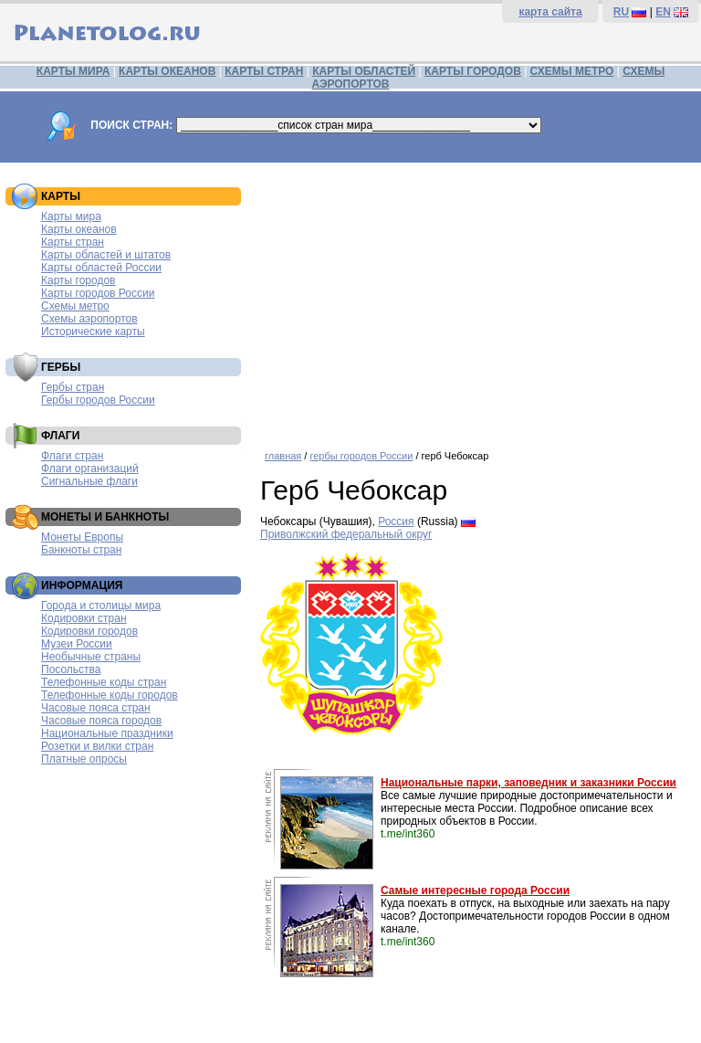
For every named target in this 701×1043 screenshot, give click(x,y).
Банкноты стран (81, 549)
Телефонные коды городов (109, 695)
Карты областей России (101, 267)
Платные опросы (84, 759)
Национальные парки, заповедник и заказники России (528, 782)
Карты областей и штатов (106, 254)
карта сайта (549, 11)
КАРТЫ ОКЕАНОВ (167, 71)
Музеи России (76, 643)
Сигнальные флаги (89, 481)
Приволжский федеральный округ (346, 534)
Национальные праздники (107, 733)
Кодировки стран (84, 618)
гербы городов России (361, 455)
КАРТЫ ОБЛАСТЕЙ (363, 71)
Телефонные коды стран (103, 682)
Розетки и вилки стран (97, 746)
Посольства (71, 669)
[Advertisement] (476, 299)
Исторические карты (93, 331)
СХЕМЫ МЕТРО (572, 71)
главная (283, 455)
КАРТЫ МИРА (73, 71)
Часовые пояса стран (96, 707)
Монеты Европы (82, 537)
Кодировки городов (89, 631)
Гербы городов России (98, 400)
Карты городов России (97, 293)
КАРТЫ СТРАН (264, 71)
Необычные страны (91, 656)
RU (621, 11)
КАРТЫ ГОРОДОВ (472, 71)
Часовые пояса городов (101, 720)
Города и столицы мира (101, 605)
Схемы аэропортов (89, 318)
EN (663, 11)
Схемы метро (75, 306)
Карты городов (78, 280)
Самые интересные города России (475, 890)
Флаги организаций (90, 468)
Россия (395, 521)
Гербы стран (72, 387)
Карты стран (72, 242)
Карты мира (71, 216)
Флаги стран (72, 455)
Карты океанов (79, 229)
